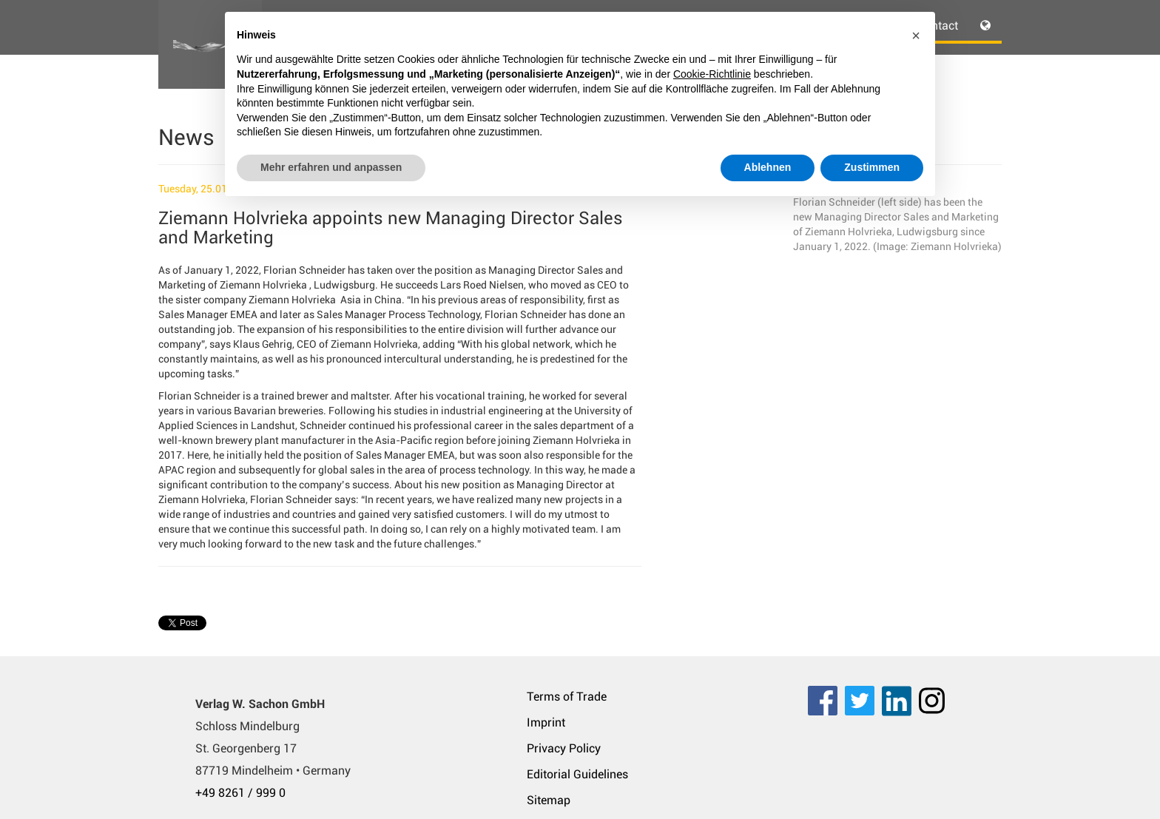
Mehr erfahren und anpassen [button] (331, 167)
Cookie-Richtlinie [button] (712, 74)
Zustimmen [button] (872, 167)
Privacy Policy (564, 748)
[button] (916, 35)
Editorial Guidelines (577, 774)
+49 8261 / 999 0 (240, 793)
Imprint (546, 722)
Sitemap (548, 800)
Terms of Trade (567, 697)
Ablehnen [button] (768, 167)
